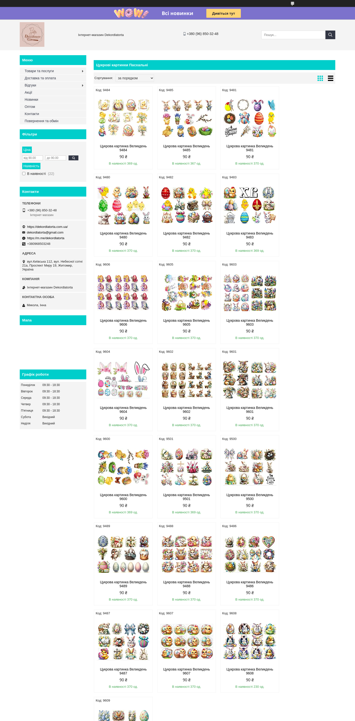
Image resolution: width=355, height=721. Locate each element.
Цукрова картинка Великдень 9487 (245, 497)
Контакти (32, 114)
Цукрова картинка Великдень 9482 (122, 235)
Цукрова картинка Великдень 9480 (306, 148)
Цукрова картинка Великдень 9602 (245, 322)
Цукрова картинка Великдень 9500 (245, 410)
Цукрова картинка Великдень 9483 (183, 235)
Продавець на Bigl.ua (177, 712)
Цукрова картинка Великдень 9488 (122, 497)
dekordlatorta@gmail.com (45, 232)
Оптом (30, 107)
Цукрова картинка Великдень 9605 (306, 235)
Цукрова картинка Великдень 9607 (306, 497)
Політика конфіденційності (218, 716)
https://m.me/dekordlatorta (45, 238)
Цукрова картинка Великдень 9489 (306, 410)
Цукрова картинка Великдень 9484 (122, 148)
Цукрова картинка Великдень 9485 (183, 148)
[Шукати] (330, 35)
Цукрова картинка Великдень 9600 (122, 410)
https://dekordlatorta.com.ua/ (47, 227)
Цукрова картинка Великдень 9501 (183, 410)
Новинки (31, 99)
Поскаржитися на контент (180, 716)
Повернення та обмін (41, 121)
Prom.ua (200, 707)
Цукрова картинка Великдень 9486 (183, 497)
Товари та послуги (39, 71)
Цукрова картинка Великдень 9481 (245, 148)
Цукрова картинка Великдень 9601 (306, 322)
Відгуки (30, 85)
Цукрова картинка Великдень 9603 (122, 322)
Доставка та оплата (40, 78)
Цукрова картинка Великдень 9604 (183, 322)
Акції (28, 92)
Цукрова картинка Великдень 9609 (183, 584)
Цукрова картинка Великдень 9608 (122, 584)
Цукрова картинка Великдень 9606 (245, 235)
